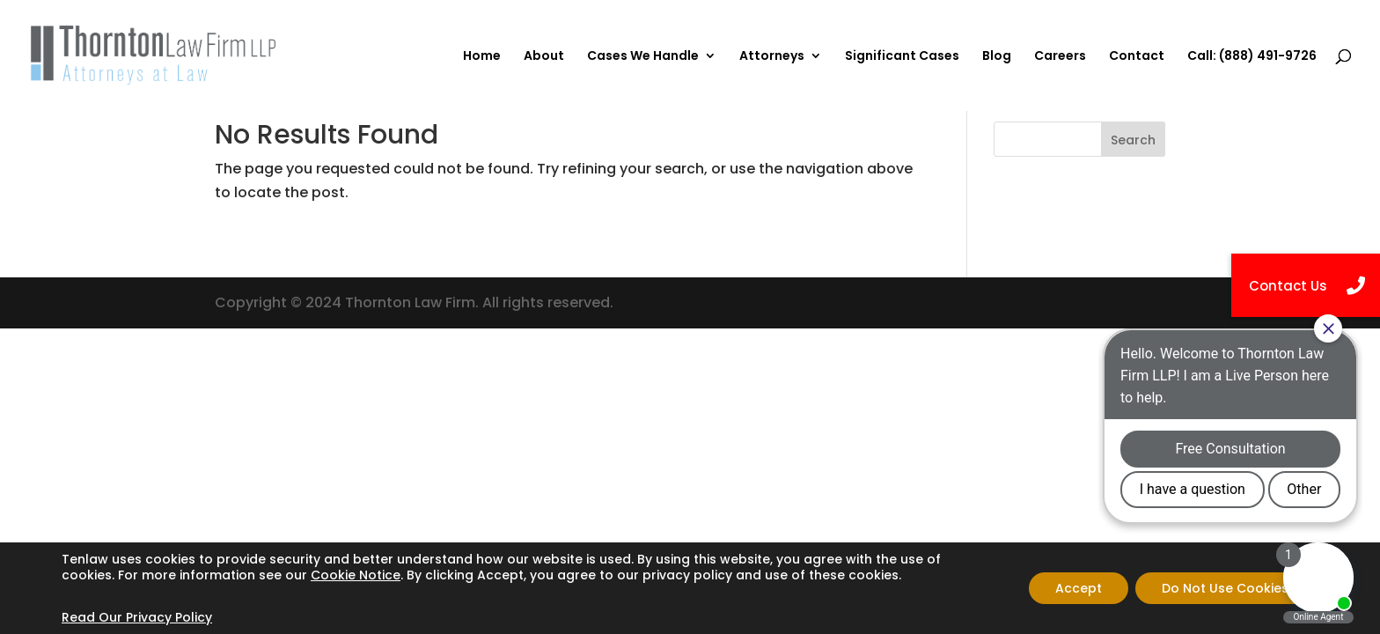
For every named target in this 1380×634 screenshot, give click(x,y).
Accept (1078, 588)
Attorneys (771, 56)
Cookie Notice (355, 575)
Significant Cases (902, 56)
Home (482, 56)
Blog (996, 56)
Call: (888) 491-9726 (1252, 56)
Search (1133, 140)
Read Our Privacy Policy (137, 617)
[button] (1305, 285)
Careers (1060, 56)
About (544, 56)
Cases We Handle (643, 56)
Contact (1136, 56)
